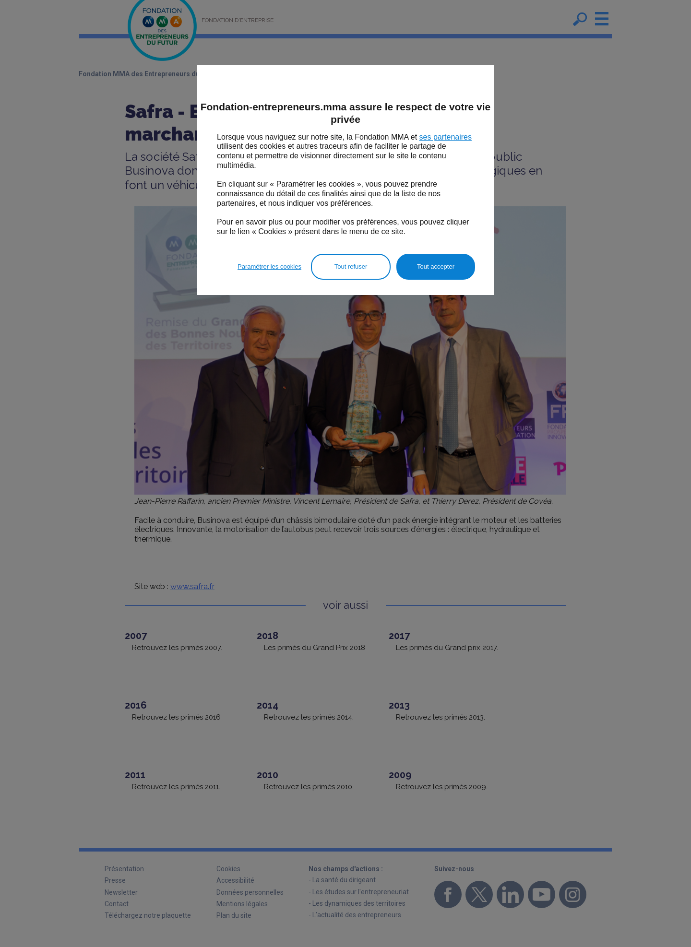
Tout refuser (351, 266)
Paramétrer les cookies (269, 266)
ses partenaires (445, 137)
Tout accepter (435, 266)
